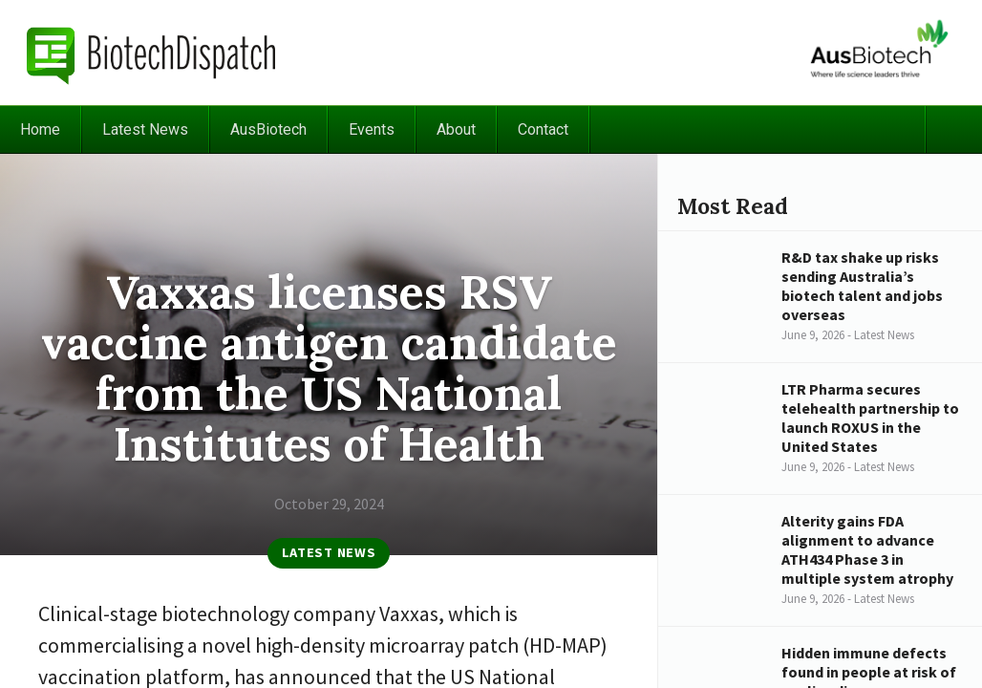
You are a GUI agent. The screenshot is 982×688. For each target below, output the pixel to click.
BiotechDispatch (152, 52)
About (456, 129)
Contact (543, 129)
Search (953, 129)
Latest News (145, 129)
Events (372, 129)
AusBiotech (268, 129)
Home (40, 129)
